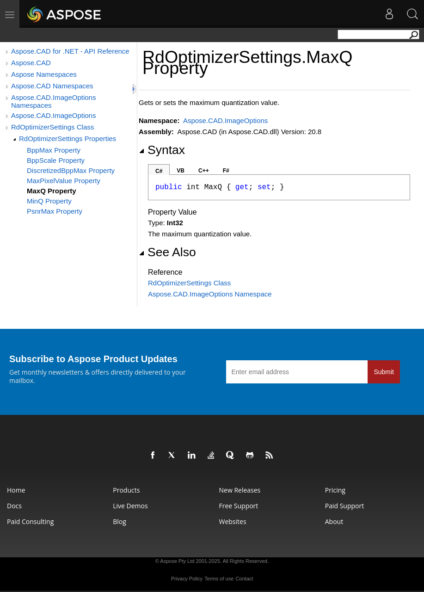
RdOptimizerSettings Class (52, 127)
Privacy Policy (187, 578)
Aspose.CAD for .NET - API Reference (70, 51)
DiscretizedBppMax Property (71, 170)
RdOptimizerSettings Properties (67, 138)
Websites (232, 521)
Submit (384, 372)
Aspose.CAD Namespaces (52, 86)
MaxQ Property (51, 191)
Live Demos (130, 505)
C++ (203, 170)
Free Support (238, 505)
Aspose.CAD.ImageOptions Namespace (210, 294)
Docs (14, 505)
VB (180, 170)
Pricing (335, 490)
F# (226, 170)
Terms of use (219, 578)
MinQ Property (49, 201)
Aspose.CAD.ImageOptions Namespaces (53, 101)
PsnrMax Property (54, 211)
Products (126, 490)
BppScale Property (56, 160)
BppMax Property (53, 150)
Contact (244, 578)
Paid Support (344, 505)
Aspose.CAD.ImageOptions (53, 115)
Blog (119, 521)
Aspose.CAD (31, 63)
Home (16, 490)
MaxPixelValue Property (63, 181)
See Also (167, 252)
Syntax (162, 150)
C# (158, 171)
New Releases (240, 490)
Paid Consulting (30, 521)
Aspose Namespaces (44, 74)
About (334, 521)
